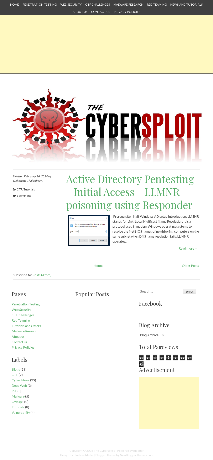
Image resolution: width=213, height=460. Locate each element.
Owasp (17, 402)
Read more (188, 248)
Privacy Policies (127, 11)
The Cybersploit (104, 450)
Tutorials (29, 189)
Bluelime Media (83, 455)
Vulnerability (21, 412)
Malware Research (128, 4)
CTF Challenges (97, 4)
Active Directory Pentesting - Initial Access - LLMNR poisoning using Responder (130, 192)
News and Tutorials (186, 4)
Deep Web (19, 385)
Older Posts (190, 265)
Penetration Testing (39, 4)
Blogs (16, 369)
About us (80, 11)
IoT (14, 391)
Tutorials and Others (26, 326)
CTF (19, 189)
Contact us (100, 11)
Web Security (71, 4)
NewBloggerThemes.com (136, 455)
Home (14, 4)
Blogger (138, 450)
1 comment (23, 195)
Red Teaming (157, 4)
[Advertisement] (106, 44)
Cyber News (21, 380)
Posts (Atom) (41, 275)
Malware (18, 396)
